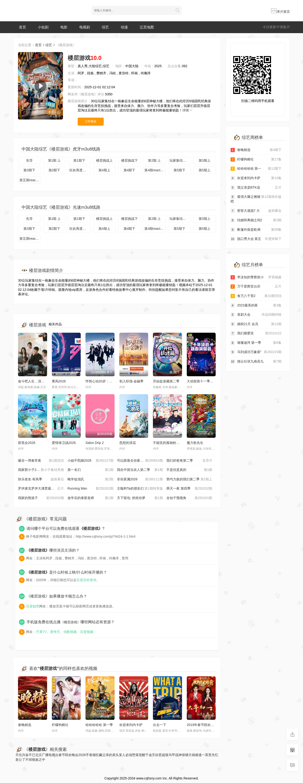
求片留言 (280, 11)
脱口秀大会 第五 (256, 239)
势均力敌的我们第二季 (189, 479)
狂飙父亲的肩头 (107, 755)
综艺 (105, 27)
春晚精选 (24, 725)
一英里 (207, 755)
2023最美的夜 (256, 305)
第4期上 (104, 170)
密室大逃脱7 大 (256, 210)
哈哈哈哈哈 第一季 (99, 725)
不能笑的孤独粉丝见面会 (171, 443)
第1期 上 (54, 160)
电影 (63, 27)
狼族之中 (38, 759)
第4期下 (129, 170)
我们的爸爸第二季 (189, 460)
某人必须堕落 (129, 755)
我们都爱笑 (256, 333)
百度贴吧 (32, 606)
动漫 (124, 27)
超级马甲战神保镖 (175, 755)
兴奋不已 (28, 755)
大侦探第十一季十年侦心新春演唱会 (213, 381)
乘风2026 (59, 381)
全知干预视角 (189, 498)
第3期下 (29, 170)
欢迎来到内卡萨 (131, 725)
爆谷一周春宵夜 (41, 460)
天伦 (18, 755)
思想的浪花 (127, 443)
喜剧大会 (256, 314)
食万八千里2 (256, 296)
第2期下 (54, 170)
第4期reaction (154, 170)
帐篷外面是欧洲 (256, 229)
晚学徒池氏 (90, 479)
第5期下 (179, 170)
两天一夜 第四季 (189, 488)
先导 (29, 160)
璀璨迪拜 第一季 (256, 343)
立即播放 (90, 121)
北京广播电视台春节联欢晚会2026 (60, 755)
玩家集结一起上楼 (180, 160)
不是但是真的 (189, 470)
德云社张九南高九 (256, 361)
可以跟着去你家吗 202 (140, 460)
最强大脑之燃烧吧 (256, 199)
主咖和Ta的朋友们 (140, 488)
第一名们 (90, 470)
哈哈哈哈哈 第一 (256, 168)
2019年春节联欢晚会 (202, 725)
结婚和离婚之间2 (256, 220)
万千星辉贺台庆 (256, 286)
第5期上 (204, 170)
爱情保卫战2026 (64, 443)
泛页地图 (147, 27)
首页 (22, 27)
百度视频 (86, 632)
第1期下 (79, 160)
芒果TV (41, 632)
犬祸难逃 (195, 755)
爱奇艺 (55, 632)
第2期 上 (154, 160)
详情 (187, 110)
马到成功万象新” (256, 352)
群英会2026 (26, 443)
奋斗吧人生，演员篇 (33, 381)
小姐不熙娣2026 (90, 460)
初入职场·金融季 (131, 381)
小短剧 (43, 27)
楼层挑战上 (104, 160)
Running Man (90, 488)
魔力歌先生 (195, 443)
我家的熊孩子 (41, 498)
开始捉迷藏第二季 (166, 381)
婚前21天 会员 (256, 324)
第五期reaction (30, 180)
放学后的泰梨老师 (90, 498)
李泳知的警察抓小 (256, 277)
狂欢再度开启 (79, 170)
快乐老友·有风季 (41, 479)
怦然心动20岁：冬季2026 (104, 381)
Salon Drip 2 (94, 443)
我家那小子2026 (41, 470)
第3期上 (204, 160)
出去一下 (159, 725)
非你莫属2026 (140, 479)
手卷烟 (91, 755)
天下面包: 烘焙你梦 (140, 498)
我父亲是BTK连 (256, 187)
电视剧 (84, 27)
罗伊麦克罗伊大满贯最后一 (41, 488)
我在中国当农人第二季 (140, 470)
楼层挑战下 (129, 160)
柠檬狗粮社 (60, 725)
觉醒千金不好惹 (150, 755)
